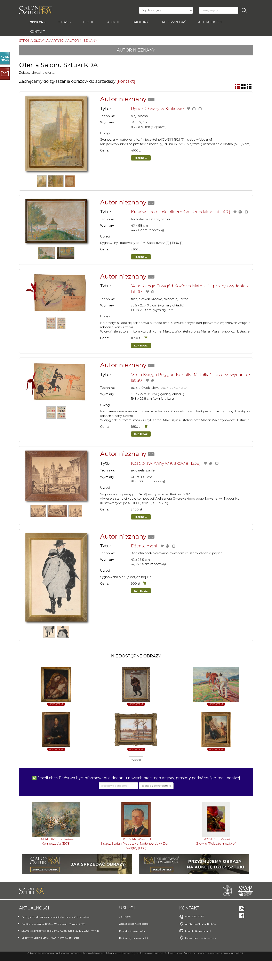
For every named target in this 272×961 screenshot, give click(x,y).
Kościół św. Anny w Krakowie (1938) (166, 463)
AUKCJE (113, 22)
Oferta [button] (38, 22)
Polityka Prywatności (132, 930)
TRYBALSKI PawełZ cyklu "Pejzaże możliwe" (216, 841)
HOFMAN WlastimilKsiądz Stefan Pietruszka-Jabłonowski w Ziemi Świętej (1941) (136, 843)
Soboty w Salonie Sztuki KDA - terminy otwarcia (50, 937)
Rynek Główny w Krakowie (157, 108)
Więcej (136, 759)
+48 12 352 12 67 (194, 916)
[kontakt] (126, 81)
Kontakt (37, 31)
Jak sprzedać (173, 22)
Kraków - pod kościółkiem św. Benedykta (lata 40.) (180, 211)
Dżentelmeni (144, 546)
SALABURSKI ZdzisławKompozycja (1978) (56, 841)
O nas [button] (64, 22)
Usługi (89, 22)
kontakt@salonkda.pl (198, 930)
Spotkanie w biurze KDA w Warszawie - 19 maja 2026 (53, 923)
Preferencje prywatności (133, 938)
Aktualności (210, 22)
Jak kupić (141, 22)
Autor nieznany (123, 99)
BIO (151, 99)
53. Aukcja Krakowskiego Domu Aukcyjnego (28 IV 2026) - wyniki (60, 930)
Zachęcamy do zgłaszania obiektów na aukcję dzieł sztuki (56, 917)
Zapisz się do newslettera (134, 923)
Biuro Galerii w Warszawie (200, 937)
